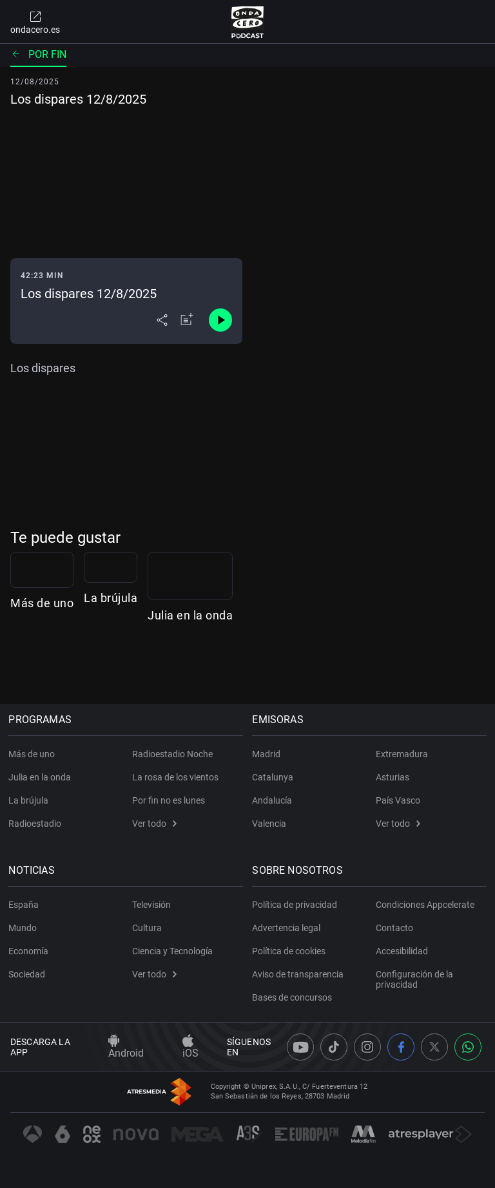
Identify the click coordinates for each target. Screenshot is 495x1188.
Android (126, 1047)
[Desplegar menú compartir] (162, 320)
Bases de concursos (294, 997)
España (25, 905)
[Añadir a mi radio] (187, 320)
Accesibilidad (402, 951)
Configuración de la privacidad (414, 979)
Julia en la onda (434, 668)
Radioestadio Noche (172, 754)
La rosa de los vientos (175, 777)
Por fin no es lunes (168, 800)
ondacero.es (35, 22)
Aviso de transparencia (299, 974)
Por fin (38, 54)
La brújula (228, 668)
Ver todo (154, 823)
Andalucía (274, 800)
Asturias (392, 777)
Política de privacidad (296, 905)
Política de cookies (290, 951)
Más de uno (41, 668)
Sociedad (28, 974)
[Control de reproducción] (220, 320)
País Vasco (398, 800)
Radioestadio (36, 823)
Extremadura (402, 754)
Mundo (24, 928)
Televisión (151, 905)
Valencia (271, 823)
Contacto (394, 928)
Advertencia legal (288, 928)
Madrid (268, 754)
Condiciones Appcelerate (425, 905)
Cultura (147, 928)
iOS (190, 1047)
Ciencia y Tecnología (172, 951)
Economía (30, 951)
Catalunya (274, 777)
